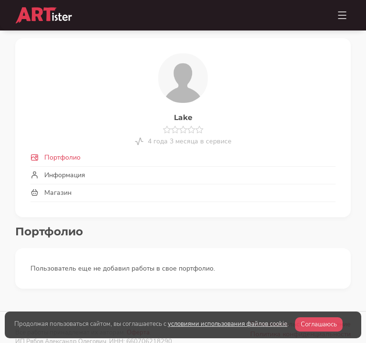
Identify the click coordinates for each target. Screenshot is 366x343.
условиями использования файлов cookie (227, 324)
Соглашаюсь (319, 324)
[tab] (183, 157)
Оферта (138, 303)
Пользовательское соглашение (301, 294)
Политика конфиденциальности (300, 304)
